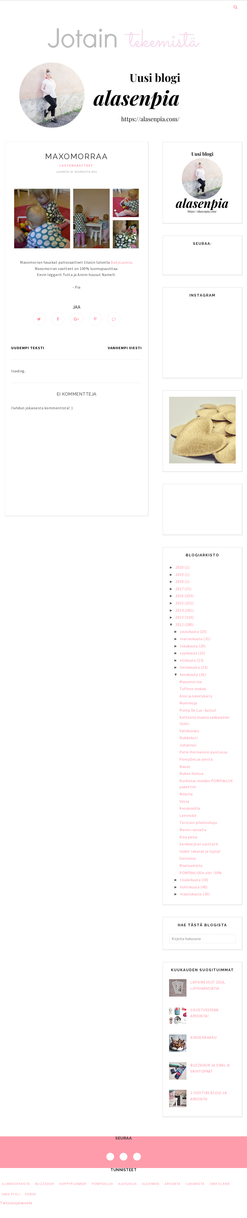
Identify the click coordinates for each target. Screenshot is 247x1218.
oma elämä (220, 1184)
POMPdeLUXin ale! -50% (200, 872)
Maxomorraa (190, 681)
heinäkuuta (190, 667)
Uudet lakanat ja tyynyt (200, 851)
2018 (180, 581)
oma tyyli (11, 1194)
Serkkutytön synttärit (198, 844)
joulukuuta (190, 631)
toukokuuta (190, 879)
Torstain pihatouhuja (198, 822)
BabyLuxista (121, 262)
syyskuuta (189, 653)
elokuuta (188, 660)
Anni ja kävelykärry (196, 696)
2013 (180, 617)
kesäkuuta (189, 674)
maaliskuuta (191, 894)
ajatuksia (127, 1184)
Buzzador (45, 1184)
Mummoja (188, 703)
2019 (180, 574)
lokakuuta (189, 646)
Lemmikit (188, 815)
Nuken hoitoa (191, 773)
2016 (180, 595)
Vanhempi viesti (125, 347)
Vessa (184, 801)
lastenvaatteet (76, 165)
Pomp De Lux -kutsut (197, 710)
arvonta (172, 1184)
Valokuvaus (189, 730)
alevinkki (150, 1184)
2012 (180, 624)
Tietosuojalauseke (16, 1202)
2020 (180, 567)
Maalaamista (190, 865)
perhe (30, 1194)
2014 (180, 610)
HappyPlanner (73, 1184)
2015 (180, 603)
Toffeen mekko (192, 688)
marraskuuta (191, 638)
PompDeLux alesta (196, 759)
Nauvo (185, 766)
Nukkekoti (188, 737)
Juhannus (187, 745)
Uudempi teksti (27, 347)
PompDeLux (102, 1184)
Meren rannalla (192, 829)
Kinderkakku (203, 1037)
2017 (180, 588)
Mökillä (186, 794)
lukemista (195, 1184)
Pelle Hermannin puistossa (203, 752)
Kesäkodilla (189, 808)
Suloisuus (187, 858)
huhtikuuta (190, 887)
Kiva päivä (188, 837)
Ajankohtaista (16, 1184)
